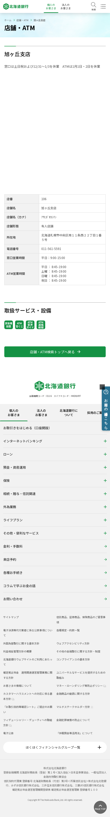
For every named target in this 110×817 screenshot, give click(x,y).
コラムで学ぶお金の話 (55, 585)
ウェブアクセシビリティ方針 (73, 643)
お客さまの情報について (17, 685)
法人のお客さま (65, 6)
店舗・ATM (22, 20)
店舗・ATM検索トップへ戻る (55, 351)
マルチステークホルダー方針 (74, 707)
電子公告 (8, 733)
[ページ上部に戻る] (100, 807)
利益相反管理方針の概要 (17, 651)
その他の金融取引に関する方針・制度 (78, 651)
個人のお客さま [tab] (14, 412)
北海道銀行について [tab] (69, 412)
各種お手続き (55, 572)
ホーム (7, 20)
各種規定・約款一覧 (68, 630)
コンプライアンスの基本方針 (73, 659)
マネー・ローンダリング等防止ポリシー (81, 685)
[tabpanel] (55, 514)
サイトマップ (11, 617)
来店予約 (55, 559)
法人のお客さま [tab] (41, 412)
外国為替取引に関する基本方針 (21, 643)
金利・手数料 (55, 546)
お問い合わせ (55, 599)
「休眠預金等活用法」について (74, 733)
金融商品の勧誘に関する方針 (73, 693)
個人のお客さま (51, 6)
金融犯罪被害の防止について (73, 720)
